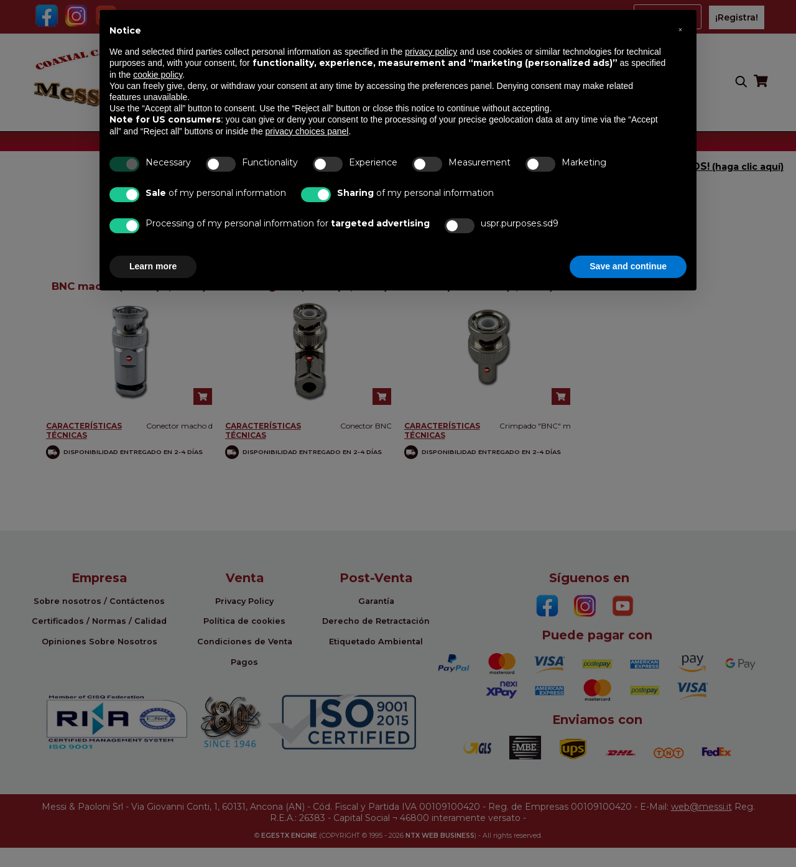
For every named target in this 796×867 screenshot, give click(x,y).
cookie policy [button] (157, 75)
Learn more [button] (153, 266)
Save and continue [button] (628, 266)
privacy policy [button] (431, 52)
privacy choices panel (307, 131)
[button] (680, 30)
